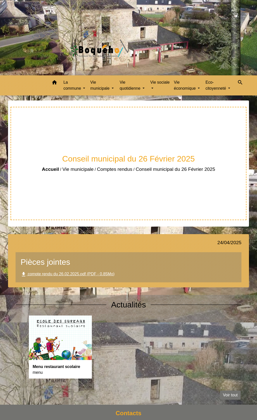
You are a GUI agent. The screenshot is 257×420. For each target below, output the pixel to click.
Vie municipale (77, 169)
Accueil (50, 169)
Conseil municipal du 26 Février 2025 (175, 169)
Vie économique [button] (185, 85)
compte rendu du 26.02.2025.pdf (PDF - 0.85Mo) (67, 274)
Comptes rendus (114, 169)
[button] (54, 83)
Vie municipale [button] (100, 85)
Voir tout (230, 395)
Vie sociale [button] (160, 82)
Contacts (129, 413)
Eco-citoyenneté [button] (216, 85)
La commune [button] (72, 85)
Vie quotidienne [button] (131, 85)
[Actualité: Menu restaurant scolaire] (60, 347)
